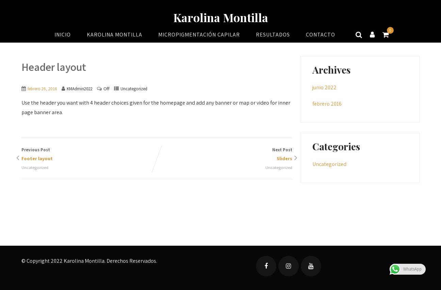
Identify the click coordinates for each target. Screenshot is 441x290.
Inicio (62, 34)
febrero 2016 (327, 103)
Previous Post (89, 155)
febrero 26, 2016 (42, 89)
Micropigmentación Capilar (199, 34)
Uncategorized (133, 89)
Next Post (224, 155)
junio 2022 (324, 87)
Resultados (273, 34)
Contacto (320, 34)
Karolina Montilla (220, 17)
